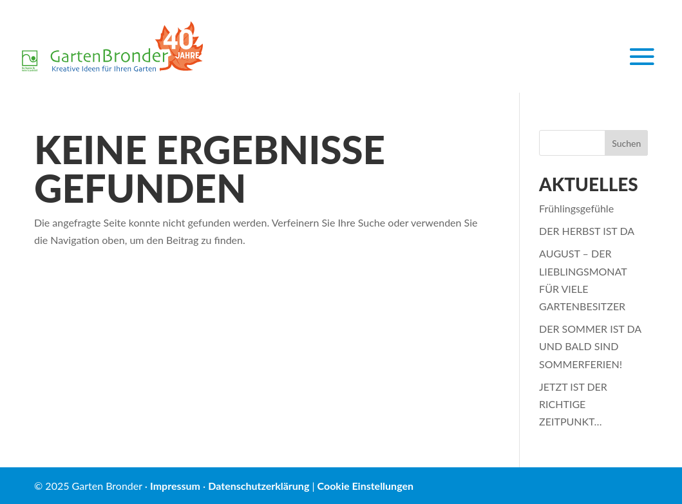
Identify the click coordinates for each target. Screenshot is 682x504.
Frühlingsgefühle (576, 208)
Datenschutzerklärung (258, 486)
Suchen (626, 143)
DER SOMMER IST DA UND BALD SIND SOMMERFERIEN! (590, 345)
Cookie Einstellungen (365, 486)
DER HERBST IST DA (586, 231)
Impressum (175, 486)
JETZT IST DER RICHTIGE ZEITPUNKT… (573, 403)
